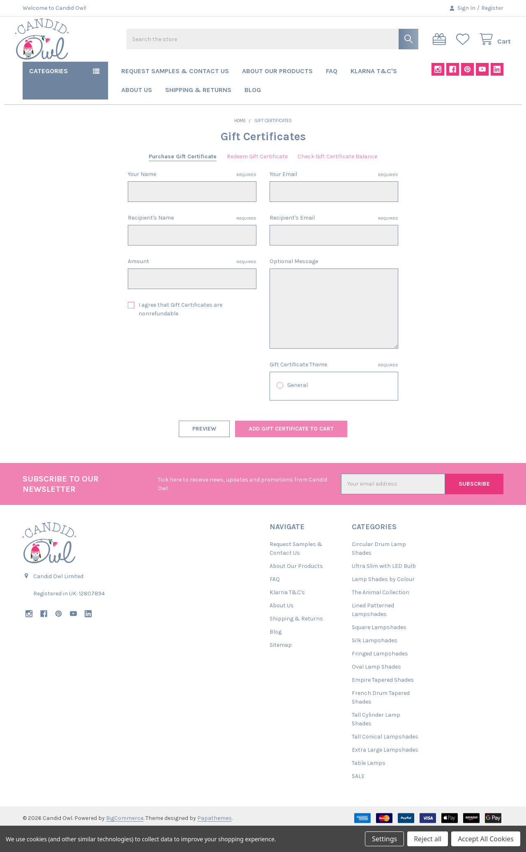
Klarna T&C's (374, 93)
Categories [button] (48, 93)
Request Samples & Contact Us (175, 93)
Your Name (192, 196)
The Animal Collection (380, 614)
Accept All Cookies (486, 838)
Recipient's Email (334, 240)
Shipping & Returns (198, 112)
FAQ (331, 93)
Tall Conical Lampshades (385, 758)
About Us (136, 112)
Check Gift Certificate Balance (337, 178)
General (297, 407)
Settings (384, 838)
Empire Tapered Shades (383, 702)
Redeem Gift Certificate (257, 178)
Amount (192, 283)
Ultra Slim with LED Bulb (384, 588)
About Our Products (277, 93)
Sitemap (281, 667)
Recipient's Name (192, 240)
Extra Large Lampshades (385, 772)
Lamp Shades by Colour (383, 601)
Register (492, 8)
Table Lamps (368, 785)
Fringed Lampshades (380, 675)
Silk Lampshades (374, 662)
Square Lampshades (379, 649)
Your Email (334, 196)
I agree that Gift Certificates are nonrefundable (180, 331)
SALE (358, 798)
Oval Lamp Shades (376, 688)
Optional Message (294, 283)
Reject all (427, 838)
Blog (253, 112)
